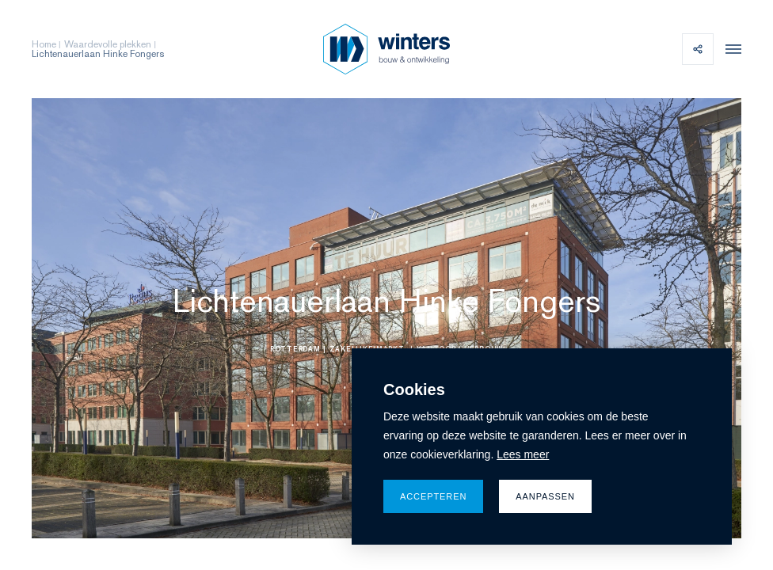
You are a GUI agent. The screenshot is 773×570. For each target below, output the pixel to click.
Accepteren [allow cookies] (433, 496)
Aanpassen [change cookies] (545, 496)
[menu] (729, 49)
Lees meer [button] (523, 454)
